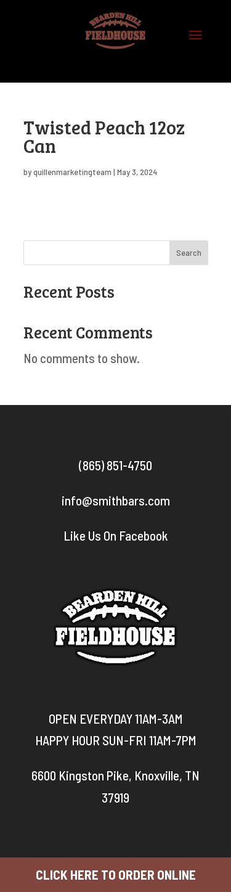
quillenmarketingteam (72, 171)
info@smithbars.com (116, 500)
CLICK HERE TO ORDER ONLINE (116, 874)
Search (188, 252)
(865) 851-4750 (115, 465)
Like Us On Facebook (115, 535)
